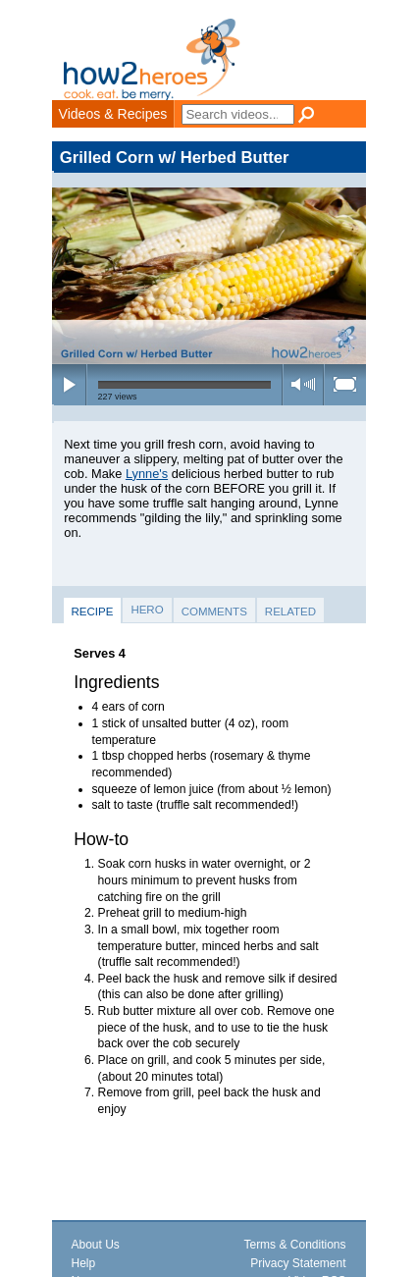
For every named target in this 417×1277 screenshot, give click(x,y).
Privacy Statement (297, 1263)
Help (84, 1263)
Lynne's (147, 473)
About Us (96, 1244)
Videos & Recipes (113, 114)
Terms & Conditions (294, 1244)
